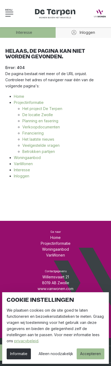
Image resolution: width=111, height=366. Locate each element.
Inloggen (21, 176)
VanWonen (23, 163)
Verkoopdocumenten (41, 127)
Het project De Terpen (42, 108)
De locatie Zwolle (37, 114)
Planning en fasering (40, 121)
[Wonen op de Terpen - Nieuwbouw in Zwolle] (55, 13)
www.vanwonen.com (55, 288)
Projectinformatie (29, 102)
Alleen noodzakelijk (56, 353)
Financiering (33, 133)
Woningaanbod (27, 157)
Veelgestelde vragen (41, 145)
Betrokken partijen (38, 151)
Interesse (22, 170)
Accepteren (90, 353)
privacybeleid (26, 341)
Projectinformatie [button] (56, 243)
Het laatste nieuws (38, 139)
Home (19, 96)
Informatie (18, 353)
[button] (14, 13)
